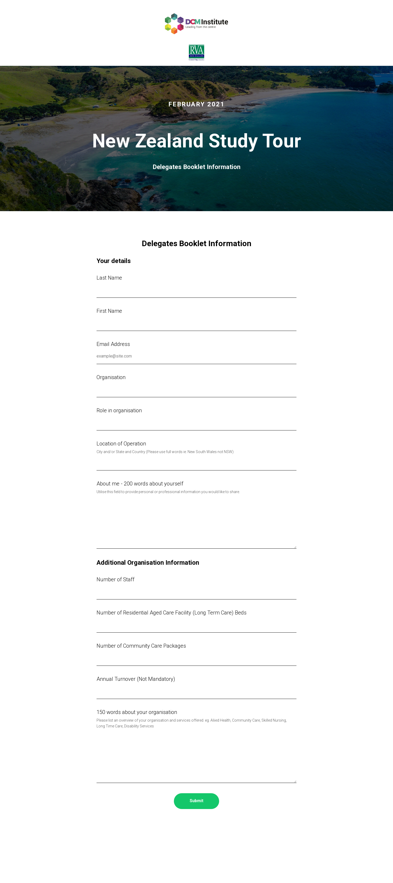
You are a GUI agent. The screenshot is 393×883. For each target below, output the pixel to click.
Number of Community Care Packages (141, 646)
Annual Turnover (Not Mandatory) (136, 679)
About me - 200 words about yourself (140, 483)
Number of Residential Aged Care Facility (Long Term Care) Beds (171, 612)
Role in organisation (119, 410)
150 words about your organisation (137, 712)
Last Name (109, 278)
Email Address (113, 344)
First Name (109, 311)
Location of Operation (121, 443)
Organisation (111, 377)
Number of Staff (115, 579)
